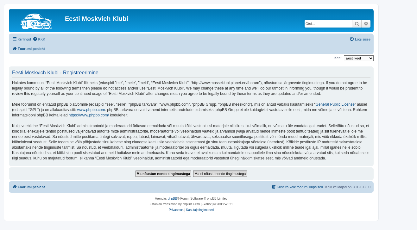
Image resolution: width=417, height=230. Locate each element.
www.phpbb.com (91, 110)
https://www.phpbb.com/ (89, 115)
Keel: (338, 58)
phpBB (172, 198)
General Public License (334, 104)
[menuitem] (39, 39)
